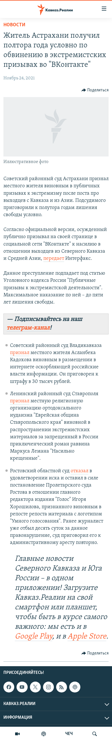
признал (19, 353)
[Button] (95, 90)
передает (53, 258)
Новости (14, 25)
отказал (79, 471)
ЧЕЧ (69, 734)
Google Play (33, 636)
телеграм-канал (28, 328)
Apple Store (87, 636)
